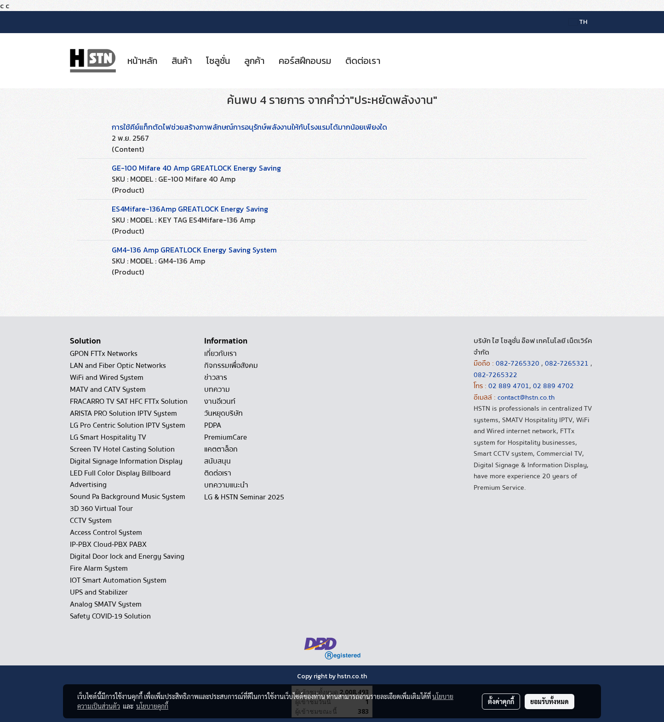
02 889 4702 (553, 385)
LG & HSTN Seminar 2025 (244, 497)
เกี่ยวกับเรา (220, 354)
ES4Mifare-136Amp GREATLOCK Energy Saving (190, 208)
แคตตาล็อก (221, 449)
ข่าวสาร (215, 378)
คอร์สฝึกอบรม (305, 61)
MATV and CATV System (108, 389)
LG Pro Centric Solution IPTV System (127, 425)
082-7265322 (495, 374)
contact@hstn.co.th (526, 397)
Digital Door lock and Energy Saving (127, 556)
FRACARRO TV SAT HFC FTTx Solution (129, 401)
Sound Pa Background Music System (127, 497)
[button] (395, 60)
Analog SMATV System (106, 604)
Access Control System (106, 533)
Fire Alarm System (99, 568)
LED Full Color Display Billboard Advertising (120, 479)
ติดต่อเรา (362, 61)
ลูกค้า (254, 61)
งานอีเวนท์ (219, 401)
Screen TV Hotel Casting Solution (122, 449)
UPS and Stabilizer (99, 592)
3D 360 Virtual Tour (101, 509)
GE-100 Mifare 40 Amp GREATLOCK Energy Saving (196, 167)
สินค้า (182, 61)
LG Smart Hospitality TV (108, 437)
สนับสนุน (217, 461)
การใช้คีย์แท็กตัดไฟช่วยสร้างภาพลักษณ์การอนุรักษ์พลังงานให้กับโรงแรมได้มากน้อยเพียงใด (249, 126)
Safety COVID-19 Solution (110, 616)
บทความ (217, 389)
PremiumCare (225, 437)
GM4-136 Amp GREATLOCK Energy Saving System (194, 249)
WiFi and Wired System (106, 378)
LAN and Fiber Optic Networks (118, 366)
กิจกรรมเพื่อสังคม (231, 366)
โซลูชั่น (218, 61)
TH (578, 22)
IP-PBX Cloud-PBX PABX (108, 544)
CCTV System (91, 521)
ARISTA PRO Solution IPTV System (123, 413)
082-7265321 (567, 363)
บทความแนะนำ (226, 485)
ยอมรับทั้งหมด (549, 701)
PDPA (212, 425)
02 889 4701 (508, 385)
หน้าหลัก (142, 61)
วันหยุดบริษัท (223, 413)
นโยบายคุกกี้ (152, 706)
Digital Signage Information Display (126, 461)
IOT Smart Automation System (118, 580)
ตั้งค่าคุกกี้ (501, 701)
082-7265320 (518, 363)
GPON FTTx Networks (103, 354)
